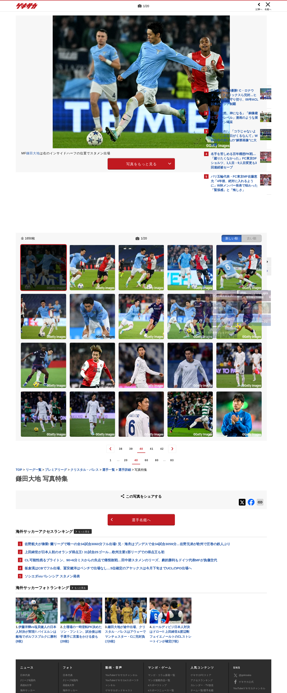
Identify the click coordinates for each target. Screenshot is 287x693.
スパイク (25, 647)
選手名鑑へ (104, 458)
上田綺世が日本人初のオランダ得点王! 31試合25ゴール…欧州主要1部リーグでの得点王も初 (94, 496)
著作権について (98, 660)
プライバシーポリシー (175, 660)
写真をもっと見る (104, 163)
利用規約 (153, 660)
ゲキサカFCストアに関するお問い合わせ (203, 665)
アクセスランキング (202, 632)
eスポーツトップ (157, 637)
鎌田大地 (33, 153)
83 (135, 400)
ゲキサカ (27, 7)
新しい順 (157, 238)
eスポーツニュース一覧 (161, 642)
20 (88, 400)
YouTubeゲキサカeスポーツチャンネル (122, 635)
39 (94, 389)
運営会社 (117, 660)
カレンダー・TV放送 (202, 637)
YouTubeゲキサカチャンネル (121, 627)
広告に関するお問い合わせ (75, 665)
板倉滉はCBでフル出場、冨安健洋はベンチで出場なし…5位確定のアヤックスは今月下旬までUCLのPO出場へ (108, 518)
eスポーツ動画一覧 (158, 647)
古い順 (177, 238)
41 (114, 389)
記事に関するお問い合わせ (111, 665)
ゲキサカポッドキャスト (119, 642)
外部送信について (203, 660)
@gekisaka (242, 627)
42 (124, 389)
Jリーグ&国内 (27, 632)
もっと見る (83, 470)
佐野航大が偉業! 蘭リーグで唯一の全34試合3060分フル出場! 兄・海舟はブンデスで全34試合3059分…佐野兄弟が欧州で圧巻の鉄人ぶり (107, 484)
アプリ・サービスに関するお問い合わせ (153, 665)
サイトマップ (135, 660)
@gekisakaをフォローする (228, 262)
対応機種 (79, 660)
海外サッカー (27, 642)
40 (104, 389)
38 (83, 389)
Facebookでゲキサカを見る (229, 271)
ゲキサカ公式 (243, 634)
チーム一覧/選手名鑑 (202, 642)
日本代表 (25, 627)
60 (109, 400)
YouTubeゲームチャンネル (248, 647)
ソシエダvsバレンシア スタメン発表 (52, 527)
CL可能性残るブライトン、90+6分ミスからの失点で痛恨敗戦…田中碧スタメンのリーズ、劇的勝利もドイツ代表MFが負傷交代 (108, 507)
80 (119, 400)
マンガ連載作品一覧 (159, 632)
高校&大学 (26, 637)
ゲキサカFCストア (201, 627)
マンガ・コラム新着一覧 (161, 627)
